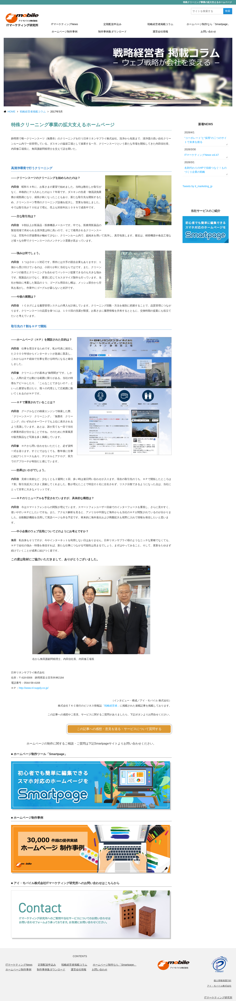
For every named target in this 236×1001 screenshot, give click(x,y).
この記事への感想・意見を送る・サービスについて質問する (119, 729)
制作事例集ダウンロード (112, 31)
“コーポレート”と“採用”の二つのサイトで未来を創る (205, 139)
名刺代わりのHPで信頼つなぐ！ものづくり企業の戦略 (205, 169)
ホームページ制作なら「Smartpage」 (208, 24)
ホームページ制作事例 (64, 31)
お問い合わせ (208, 31)
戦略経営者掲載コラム (160, 24)
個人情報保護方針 (222, 980)
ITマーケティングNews (64, 24)
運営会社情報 (160, 31)
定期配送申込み (112, 24)
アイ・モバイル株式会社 (219, 986)
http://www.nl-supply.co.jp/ (33, 687)
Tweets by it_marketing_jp (197, 186)
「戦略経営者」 (111, 705)
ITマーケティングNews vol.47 (201, 154)
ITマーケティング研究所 (218, 997)
